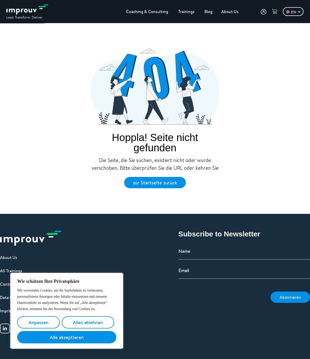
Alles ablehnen (88, 322)
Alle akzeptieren (67, 337)
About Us (8, 257)
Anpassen (38, 322)
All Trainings (11, 270)
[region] (66, 311)
